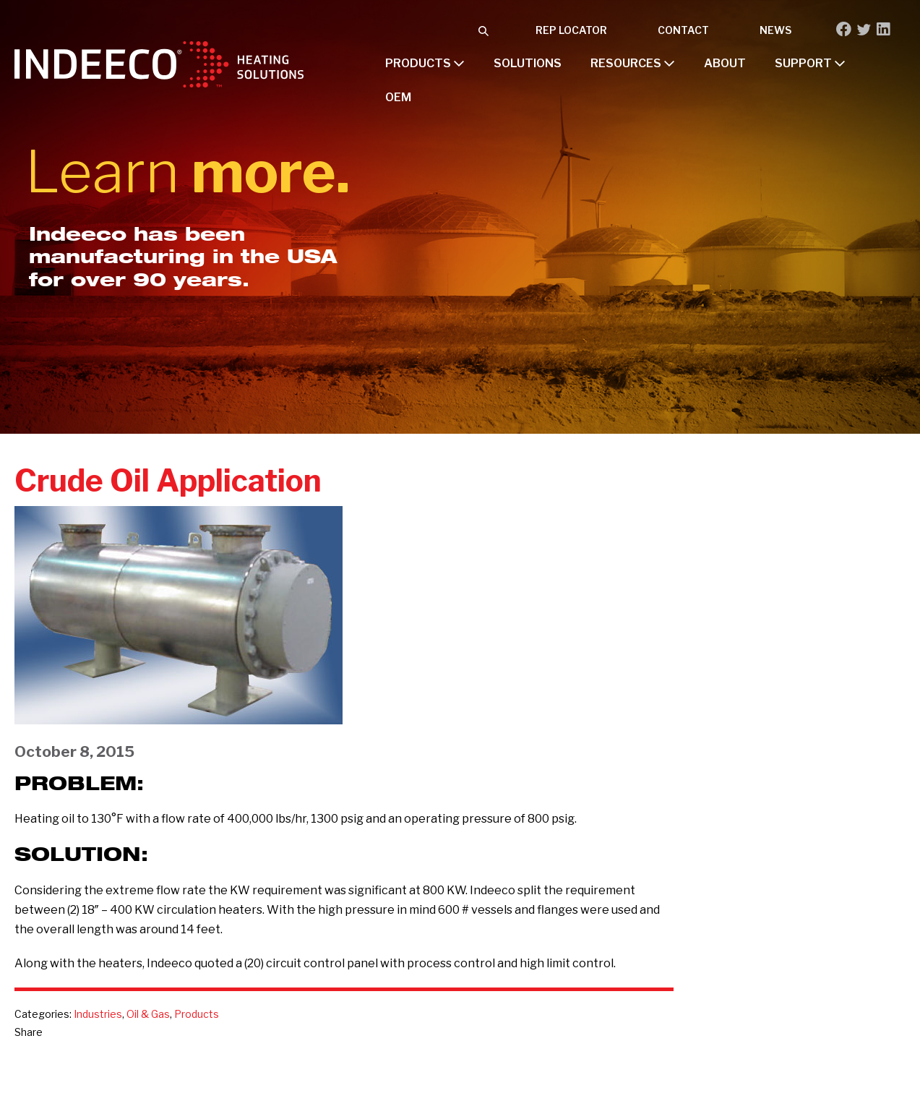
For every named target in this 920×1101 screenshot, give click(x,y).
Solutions (528, 63)
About (725, 63)
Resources (632, 63)
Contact (683, 30)
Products (425, 63)
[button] (483, 30)
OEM (398, 97)
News (775, 30)
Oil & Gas (148, 1014)
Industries (98, 1014)
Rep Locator (571, 30)
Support (810, 63)
